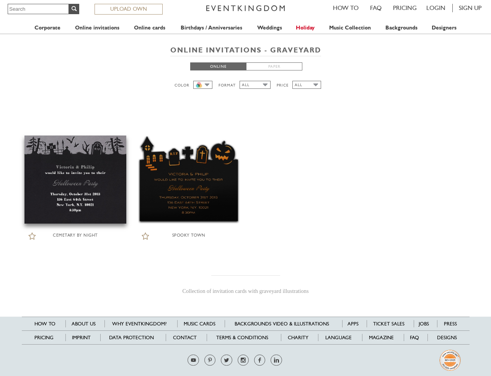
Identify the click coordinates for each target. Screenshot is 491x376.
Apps (353, 324)
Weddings (269, 28)
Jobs (424, 324)
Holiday (305, 28)
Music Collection (350, 28)
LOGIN (435, 7)
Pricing (405, 7)
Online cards (149, 28)
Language (338, 337)
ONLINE (218, 66)
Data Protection (131, 337)
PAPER (274, 66)
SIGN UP (470, 7)
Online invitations (97, 28)
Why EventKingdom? (139, 324)
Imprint (81, 337)
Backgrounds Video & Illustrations (282, 324)
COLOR (182, 85)
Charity (298, 337)
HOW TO (346, 7)
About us (84, 324)
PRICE (283, 85)
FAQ (376, 7)
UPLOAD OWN (128, 9)
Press (450, 324)
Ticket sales (389, 324)
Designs (447, 337)
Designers (444, 28)
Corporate (47, 28)
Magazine (381, 337)
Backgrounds (401, 28)
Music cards (199, 324)
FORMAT (227, 85)
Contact (185, 337)
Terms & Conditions (242, 337)
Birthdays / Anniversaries (211, 28)
